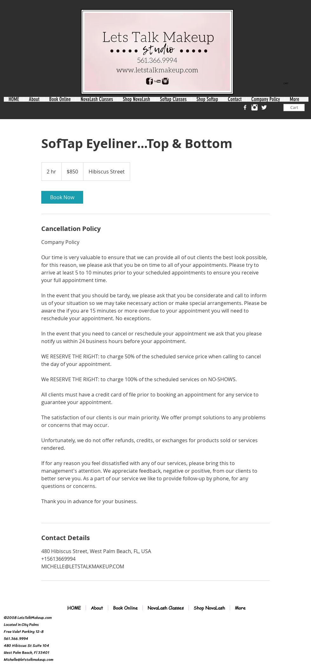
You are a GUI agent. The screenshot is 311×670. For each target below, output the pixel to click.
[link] (288, 83)
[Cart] (294, 107)
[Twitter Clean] (264, 107)
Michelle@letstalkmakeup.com (28, 659)
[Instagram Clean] (254, 107)
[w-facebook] (245, 107)
